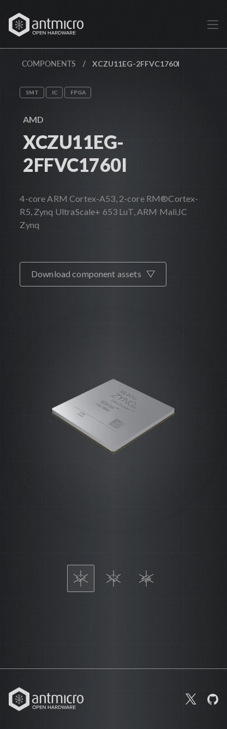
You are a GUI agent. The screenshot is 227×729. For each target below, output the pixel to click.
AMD (33, 119)
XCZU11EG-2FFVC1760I (75, 153)
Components (49, 63)
